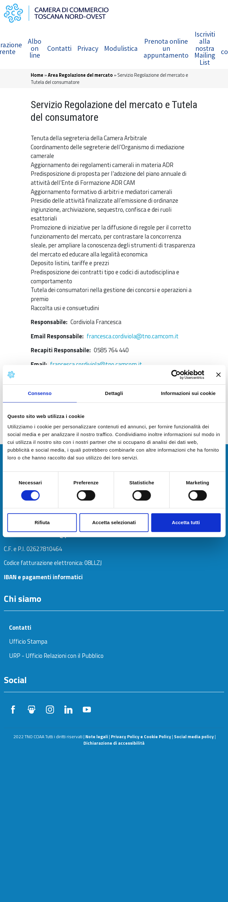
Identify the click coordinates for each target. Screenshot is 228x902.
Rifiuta (42, 522)
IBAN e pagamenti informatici (43, 576)
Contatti (59, 48)
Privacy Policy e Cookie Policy (141, 736)
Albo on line (34, 48)
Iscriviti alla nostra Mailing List (204, 48)
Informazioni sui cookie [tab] (188, 393)
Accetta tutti (186, 522)
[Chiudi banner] (218, 374)
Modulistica (121, 48)
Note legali (96, 736)
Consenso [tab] (39, 393)
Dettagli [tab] (114, 393)
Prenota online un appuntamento (166, 48)
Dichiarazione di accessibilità (114, 743)
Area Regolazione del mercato (80, 75)
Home (37, 75)
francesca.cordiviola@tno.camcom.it (133, 336)
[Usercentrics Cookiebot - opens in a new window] (175, 374)
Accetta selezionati (114, 522)
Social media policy (194, 736)
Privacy (87, 48)
